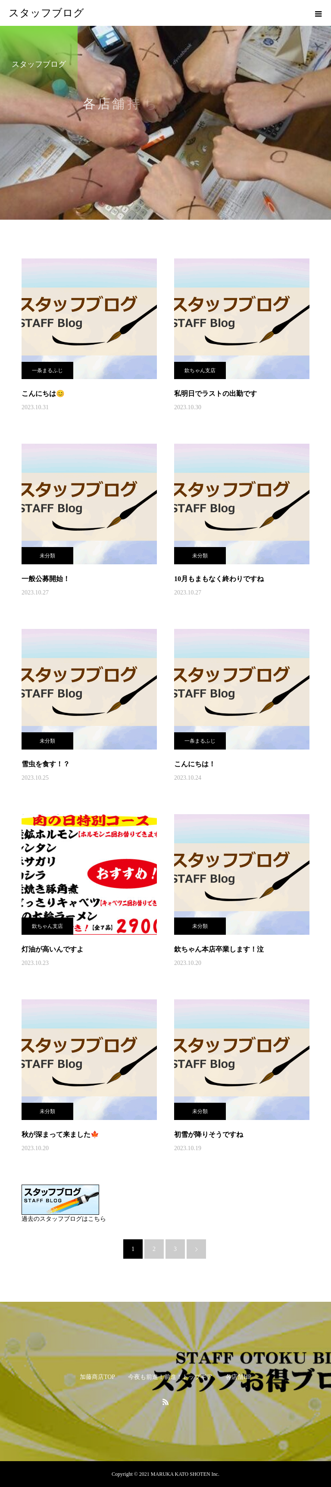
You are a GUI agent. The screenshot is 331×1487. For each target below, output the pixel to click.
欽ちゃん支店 (199, 370)
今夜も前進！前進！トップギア (170, 1377)
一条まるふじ (47, 370)
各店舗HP (238, 1377)
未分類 (47, 556)
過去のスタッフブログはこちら (64, 1219)
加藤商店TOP (97, 1377)
